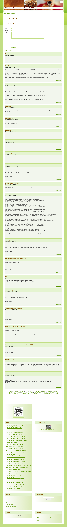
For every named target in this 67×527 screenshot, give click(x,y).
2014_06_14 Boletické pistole (15, 432)
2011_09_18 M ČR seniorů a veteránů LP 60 (19, 465)
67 (13, 392)
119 (57, 393)
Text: (6, 32)
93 (55, 392)
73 (22, 392)
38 (15, 391)
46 (28, 391)
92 (53, 392)
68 (14, 392)
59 (49, 391)
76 (27, 392)
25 (44, 389)
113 (45, 393)
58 (48, 391)
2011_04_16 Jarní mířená (14, 475)
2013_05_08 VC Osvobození (15, 446)
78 (31, 392)
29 (50, 389)
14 (26, 389)
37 (13, 391)
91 (52, 392)
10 (19, 389)
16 (29, 389)
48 (31, 391)
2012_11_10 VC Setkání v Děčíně (16, 452)
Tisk (36, 524)
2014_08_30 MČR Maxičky (14, 428)
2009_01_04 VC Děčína (13, 488)
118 (55, 393)
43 (23, 391)
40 (18, 391)
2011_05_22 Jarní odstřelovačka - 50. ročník (19, 471)
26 (45, 389)
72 (21, 392)
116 (51, 393)
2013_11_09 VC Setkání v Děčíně (16, 438)
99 (15, 393)
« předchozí (7, 390)
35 (10, 391)
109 (36, 393)
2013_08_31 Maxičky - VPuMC (15, 444)
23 (40, 389)
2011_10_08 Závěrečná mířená (15, 463)
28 (49, 389)
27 (47, 389)
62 (54, 391)
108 (34, 393)
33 (57, 389)
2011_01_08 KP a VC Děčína (15, 482)
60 (51, 391)
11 (21, 389)
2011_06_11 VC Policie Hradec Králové (17, 467)
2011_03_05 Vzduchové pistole (15, 478)
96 (10, 393)
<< (13, 515)
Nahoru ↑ (39, 524)
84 (40, 392)
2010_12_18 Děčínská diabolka (15, 484)
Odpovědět (58, 61)
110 (38, 393)
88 (47, 392)
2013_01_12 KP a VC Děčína (15, 448)
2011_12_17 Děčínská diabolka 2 (16, 457)
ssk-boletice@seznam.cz (11, 506)
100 (17, 393)
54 (41, 391)
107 (32, 393)
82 (37, 392)
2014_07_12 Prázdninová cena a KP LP (18, 430)
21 (37, 389)
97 (12, 393)
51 (36, 391)
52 (38, 391)
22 (39, 389)
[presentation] (36, 42)
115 (49, 393)
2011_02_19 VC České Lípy (14, 480)
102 (22, 393)
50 (35, 391)
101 (19, 393)
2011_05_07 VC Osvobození (15, 473)
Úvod (5, 13)
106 (30, 393)
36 (12, 391)
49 (33, 391)
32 (55, 389)
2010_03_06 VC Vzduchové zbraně (16, 486)
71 (19, 392)
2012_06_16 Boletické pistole (15, 455)
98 (14, 393)
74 (24, 392)
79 (32, 392)
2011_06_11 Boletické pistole (15, 469)
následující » (59, 390)
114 (47, 393)
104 (26, 393)
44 (25, 391)
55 (43, 391)
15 (27, 389)
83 (39, 392)
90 (50, 392)
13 (24, 389)
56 (44, 391)
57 (46, 391)
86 (44, 392)
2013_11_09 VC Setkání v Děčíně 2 (16, 436)
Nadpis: (6, 30)
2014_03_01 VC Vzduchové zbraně (16, 434)
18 (32, 389)
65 (9, 392)
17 (31, 389)
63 (56, 391)
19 (34, 389)
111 (40, 393)
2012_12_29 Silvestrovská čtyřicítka (16, 450)
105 (28, 393)
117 (53, 393)
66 (11, 392)
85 (42, 392)
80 (34, 392)
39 (17, 391)
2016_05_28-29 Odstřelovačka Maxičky (17, 426)
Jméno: (6, 28)
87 (45, 392)
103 (24, 393)
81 (35, 392)
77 (29, 392)
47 (30, 391)
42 (22, 391)
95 (9, 393)
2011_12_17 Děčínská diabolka (15, 459)
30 (52, 389)
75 (26, 392)
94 (57, 392)
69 (16, 392)
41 (20, 391)
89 (48, 392)
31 (53, 389)
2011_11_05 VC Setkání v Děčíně (16, 461)
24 (42, 389)
